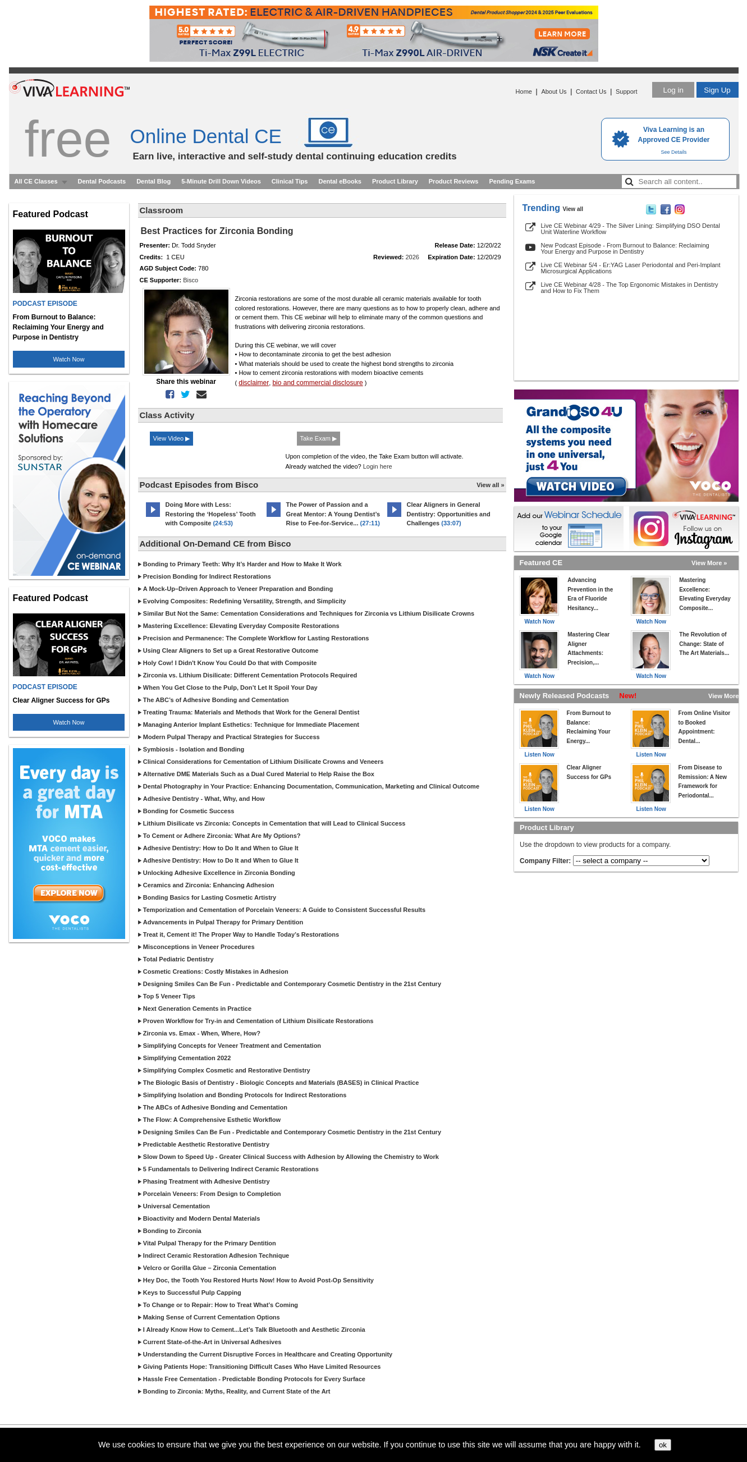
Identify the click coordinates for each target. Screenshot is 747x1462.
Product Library (395, 181)
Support (627, 91)
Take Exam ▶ (318, 438)
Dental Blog (153, 181)
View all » (490, 485)
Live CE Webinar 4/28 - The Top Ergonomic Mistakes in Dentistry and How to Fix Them (629, 287)
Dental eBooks (339, 181)
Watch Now (69, 359)
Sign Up (717, 90)
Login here (377, 466)
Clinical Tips (290, 181)
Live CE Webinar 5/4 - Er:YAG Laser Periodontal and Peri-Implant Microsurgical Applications (631, 268)
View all (573, 209)
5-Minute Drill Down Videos (221, 181)
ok (663, 1445)
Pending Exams (512, 181)
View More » (709, 563)
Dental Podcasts (102, 181)
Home (524, 91)
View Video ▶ (171, 438)
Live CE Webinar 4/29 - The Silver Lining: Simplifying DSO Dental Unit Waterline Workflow (630, 228)
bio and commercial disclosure (317, 383)
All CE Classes (36, 181)
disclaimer (254, 383)
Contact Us (591, 91)
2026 (412, 257)
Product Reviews (454, 181)
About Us (553, 91)
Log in (673, 90)
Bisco (190, 280)
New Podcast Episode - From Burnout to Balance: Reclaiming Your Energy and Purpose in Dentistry (625, 248)
